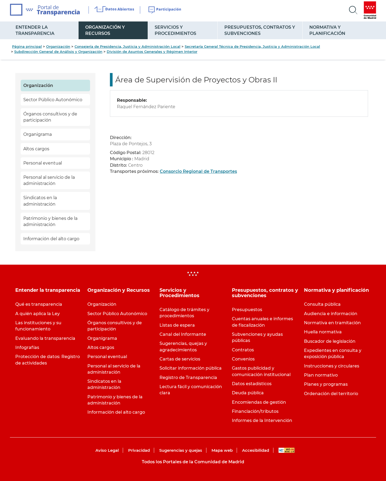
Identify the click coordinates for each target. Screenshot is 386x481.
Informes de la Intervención (262, 420)
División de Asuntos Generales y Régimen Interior (152, 51)
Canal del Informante (182, 334)
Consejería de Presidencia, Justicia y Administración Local (127, 46)
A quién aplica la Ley (37, 313)
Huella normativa (323, 331)
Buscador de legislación (329, 341)
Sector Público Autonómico (52, 99)
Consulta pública (322, 304)
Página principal (27, 46)
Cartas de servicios (179, 359)
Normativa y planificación (327, 30)
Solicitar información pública (190, 368)
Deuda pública (248, 392)
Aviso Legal (107, 450)
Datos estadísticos (252, 383)
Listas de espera (177, 325)
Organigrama (37, 134)
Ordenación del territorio (331, 393)
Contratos (243, 349)
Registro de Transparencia (188, 377)
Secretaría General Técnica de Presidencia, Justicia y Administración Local (252, 46)
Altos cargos (36, 148)
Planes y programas (326, 384)
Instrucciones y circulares (331, 366)
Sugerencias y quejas (180, 450)
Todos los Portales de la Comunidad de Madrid (193, 461)
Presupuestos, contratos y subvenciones (259, 30)
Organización (58, 46)
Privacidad (139, 450)
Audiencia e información (330, 313)
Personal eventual (42, 163)
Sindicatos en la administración (40, 200)
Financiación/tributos (255, 411)
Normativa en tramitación (332, 322)
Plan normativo (321, 375)
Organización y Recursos (105, 30)
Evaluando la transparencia (45, 338)
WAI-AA (287, 450)
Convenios (243, 359)
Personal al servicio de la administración (49, 180)
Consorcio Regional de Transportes (198, 171)
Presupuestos (247, 309)
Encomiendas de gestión (259, 402)
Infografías (27, 347)
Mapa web (222, 450)
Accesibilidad (255, 450)
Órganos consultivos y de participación (50, 117)
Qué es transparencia (38, 304)
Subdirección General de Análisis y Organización (58, 51)
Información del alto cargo (51, 238)
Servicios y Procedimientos (175, 30)
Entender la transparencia (35, 30)
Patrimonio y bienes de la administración (50, 221)
